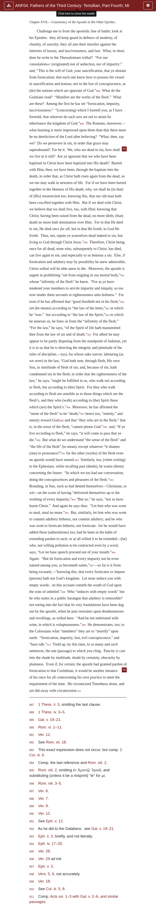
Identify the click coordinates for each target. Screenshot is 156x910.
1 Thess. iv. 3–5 (51, 712)
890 (86, 242)
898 (62, 420)
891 (122, 275)
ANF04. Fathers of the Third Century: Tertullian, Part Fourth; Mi (72, 5)
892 (122, 302)
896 (68, 407)
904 (73, 499)
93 (124, 148)
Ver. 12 (44, 734)
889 (82, 123)
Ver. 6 (43, 791)
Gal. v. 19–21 (49, 719)
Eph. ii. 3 (45, 836)
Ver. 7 (43, 798)
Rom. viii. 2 (97, 762)
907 (92, 565)
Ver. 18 (44, 881)
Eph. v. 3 (45, 866)
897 (82, 414)
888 (98, 91)
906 (113, 552)
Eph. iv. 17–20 (50, 843)
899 (105, 427)
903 (111, 480)
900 (38, 440)
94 (124, 669)
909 (84, 625)
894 (107, 315)
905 (67, 513)
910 (49, 644)
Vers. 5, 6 (46, 874)
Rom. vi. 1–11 (49, 727)
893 (107, 308)
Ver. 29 (44, 859)
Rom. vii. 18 (56, 742)
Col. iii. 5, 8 (55, 889)
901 (63, 453)
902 (77, 460)
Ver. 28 (44, 851)
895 (89, 334)
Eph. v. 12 (54, 821)
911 (79, 691)
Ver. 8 (43, 806)
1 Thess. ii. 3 (48, 704)
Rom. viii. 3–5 (49, 783)
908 (63, 592)
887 (49, 64)
